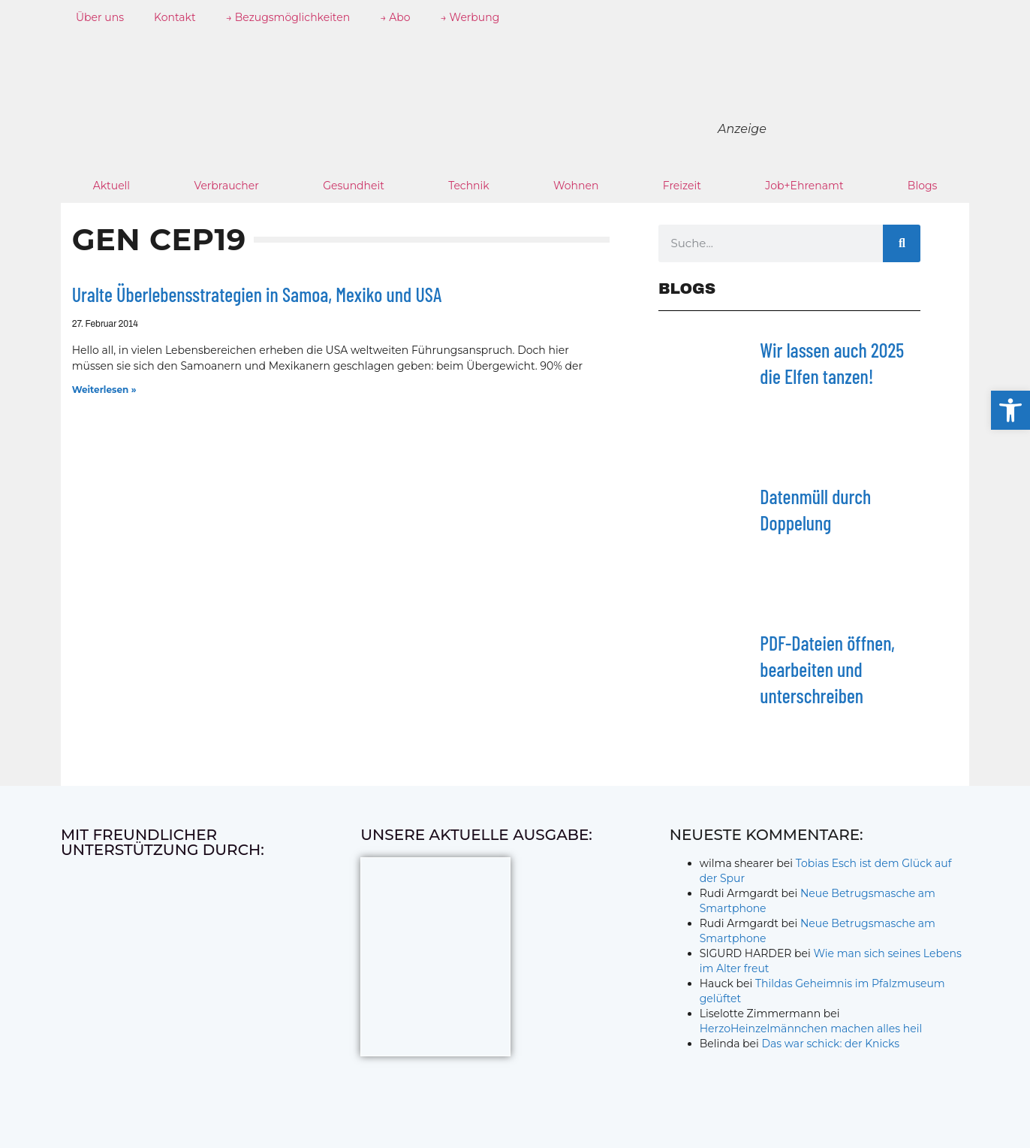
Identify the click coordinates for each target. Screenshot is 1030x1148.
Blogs (923, 185)
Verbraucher (226, 185)
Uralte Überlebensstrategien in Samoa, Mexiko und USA (257, 294)
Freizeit (682, 185)
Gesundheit (353, 185)
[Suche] (901, 243)
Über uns (100, 17)
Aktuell (112, 185)
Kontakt (175, 17)
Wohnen (575, 185)
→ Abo (395, 17)
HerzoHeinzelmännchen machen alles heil (811, 1028)
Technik (468, 185)
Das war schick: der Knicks (831, 1043)
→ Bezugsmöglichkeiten (288, 17)
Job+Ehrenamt (804, 185)
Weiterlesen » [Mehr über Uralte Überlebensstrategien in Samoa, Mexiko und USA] (104, 389)
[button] (1010, 410)
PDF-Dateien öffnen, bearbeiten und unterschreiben (827, 669)
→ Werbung (470, 17)
